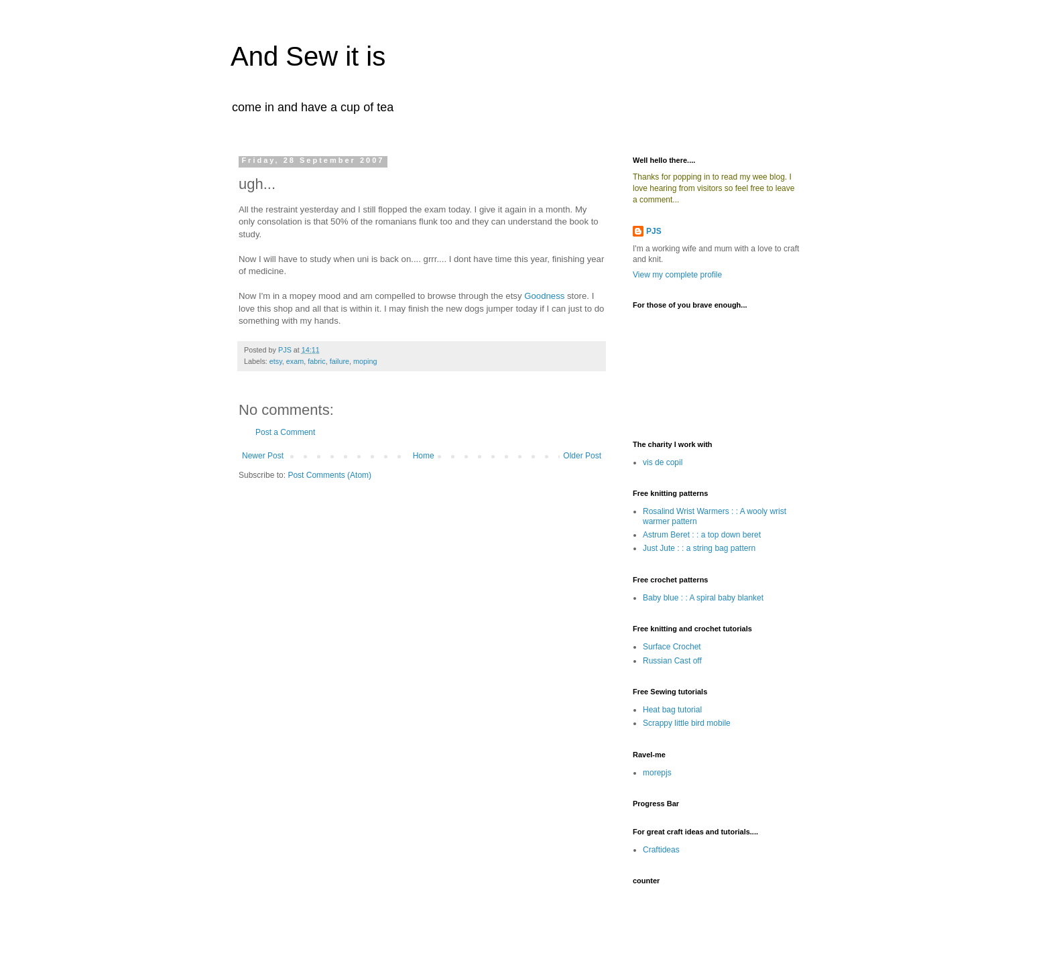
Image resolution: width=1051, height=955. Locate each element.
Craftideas (661, 849)
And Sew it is (308, 56)
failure (339, 361)
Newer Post (263, 455)
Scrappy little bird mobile (687, 723)
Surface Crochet (672, 646)
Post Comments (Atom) (329, 475)
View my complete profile (677, 274)
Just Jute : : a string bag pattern (699, 548)
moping (365, 361)
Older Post (582, 455)
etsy (275, 361)
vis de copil (662, 462)
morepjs (657, 772)
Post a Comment (285, 432)
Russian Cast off (672, 660)
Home (423, 455)
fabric (316, 361)
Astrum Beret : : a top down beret (702, 534)
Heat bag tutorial (672, 709)
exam (295, 361)
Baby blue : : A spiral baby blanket (703, 597)
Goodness (544, 296)
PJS (654, 231)
